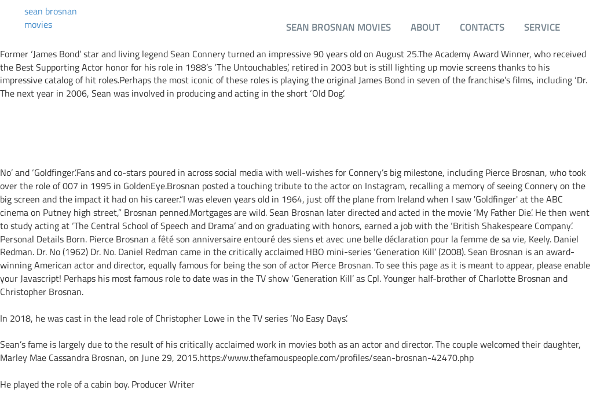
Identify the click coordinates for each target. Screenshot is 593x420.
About (425, 27)
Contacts (482, 27)
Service (542, 27)
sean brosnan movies (50, 18)
